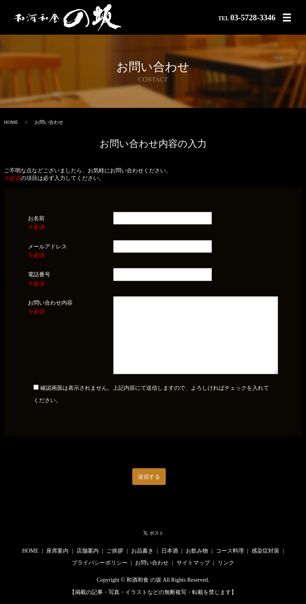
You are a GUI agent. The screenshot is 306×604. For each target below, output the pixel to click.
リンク (226, 563)
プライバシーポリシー (100, 563)
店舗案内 (87, 551)
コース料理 (230, 551)
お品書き (142, 551)
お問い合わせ (152, 563)
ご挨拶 (114, 551)
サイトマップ (193, 563)
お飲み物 (197, 551)
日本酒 (169, 551)
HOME (11, 122)
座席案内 (57, 551)
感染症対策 (265, 551)
